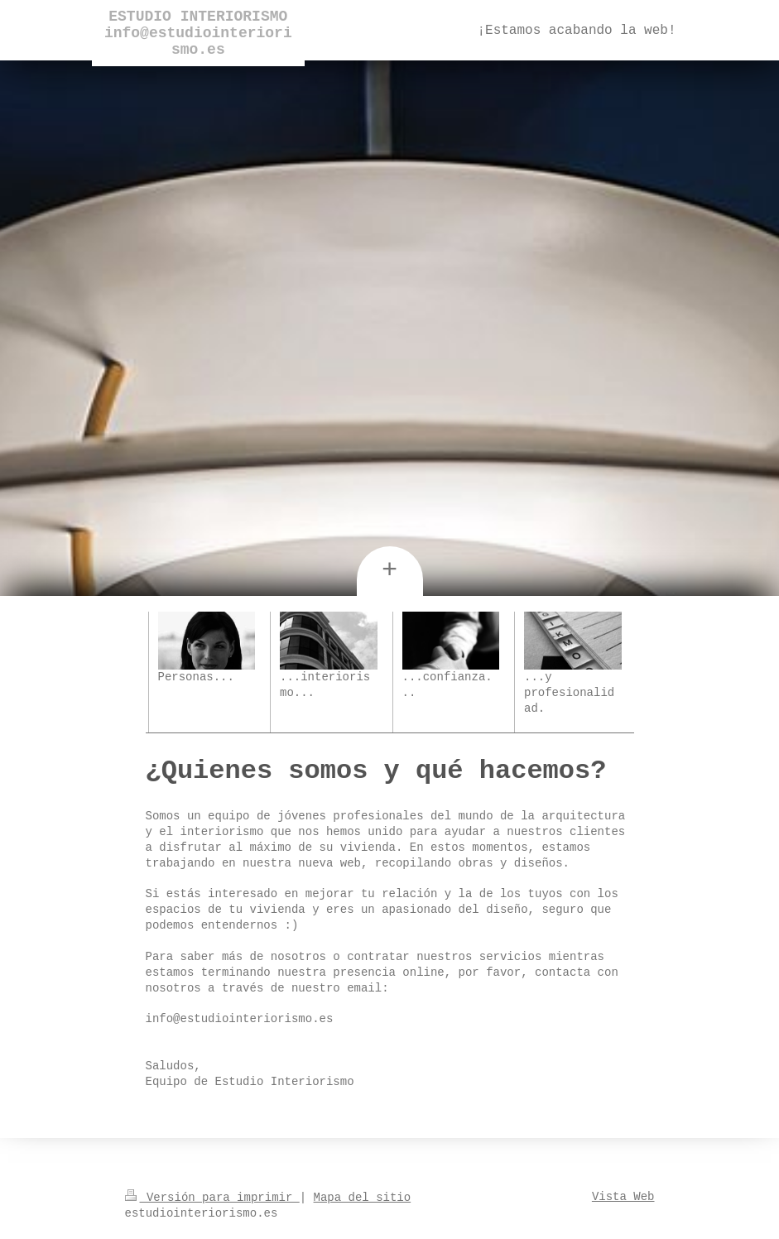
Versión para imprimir (212, 1197)
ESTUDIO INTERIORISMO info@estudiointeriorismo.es (198, 33)
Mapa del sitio (362, 1197)
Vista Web (623, 1196)
